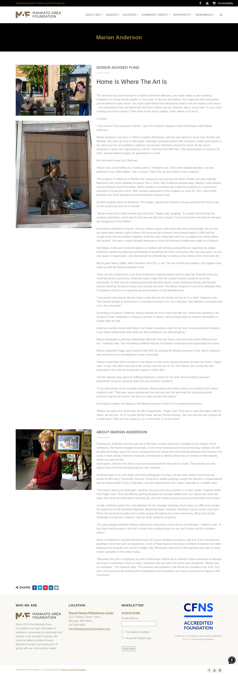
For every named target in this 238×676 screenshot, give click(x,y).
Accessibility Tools (221, 4)
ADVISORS (129, 14)
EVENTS (51, 3)
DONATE (21, 3)
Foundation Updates (137, 632)
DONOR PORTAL (36, 3)
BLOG (61, 3)
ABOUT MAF (93, 14)
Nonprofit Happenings (138, 638)
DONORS (112, 14)
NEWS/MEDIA (204, 14)
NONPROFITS (182, 14)
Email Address (129, 618)
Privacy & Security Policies (73, 669)
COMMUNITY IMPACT (154, 14)
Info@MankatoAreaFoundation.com (89, 628)
